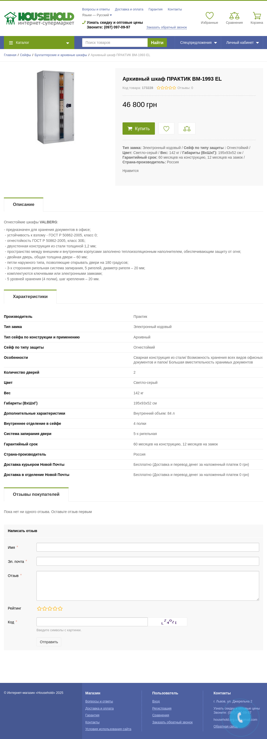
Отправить (49, 642)
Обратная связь (226, 726)
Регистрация (162, 708)
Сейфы (25, 55)
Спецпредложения (198, 42)
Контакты (175, 9)
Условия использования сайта (108, 729)
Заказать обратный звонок (167, 27)
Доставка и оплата (129, 9)
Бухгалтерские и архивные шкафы (61, 55)
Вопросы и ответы (96, 9)
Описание (23, 204)
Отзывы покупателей (36, 494)
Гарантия (156, 9)
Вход (156, 701)
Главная (10, 55)
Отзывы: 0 (185, 88)
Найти (157, 42)
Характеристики (30, 296)
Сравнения (160, 715)
